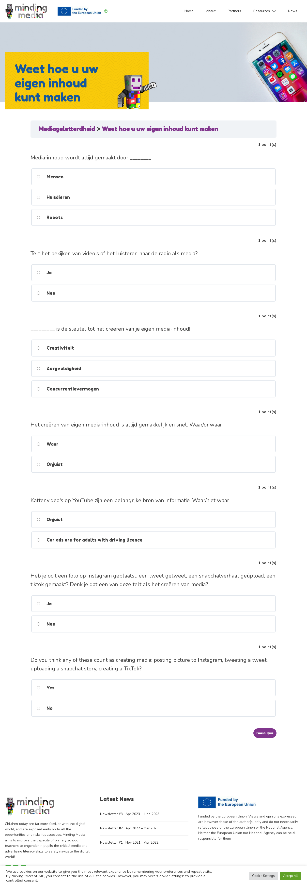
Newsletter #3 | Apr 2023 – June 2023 (129, 814)
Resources (264, 11)
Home (189, 11)
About (210, 11)
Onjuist (49, 464)
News (292, 11)
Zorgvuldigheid (58, 368)
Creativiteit (55, 348)
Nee (45, 293)
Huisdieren (53, 197)
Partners (234, 11)
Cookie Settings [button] (263, 876)
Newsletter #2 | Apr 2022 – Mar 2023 (129, 828)
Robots (49, 217)
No (44, 708)
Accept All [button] (290, 876)
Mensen (49, 176)
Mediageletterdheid (67, 129)
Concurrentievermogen (67, 389)
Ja (44, 272)
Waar (47, 444)
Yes (45, 687)
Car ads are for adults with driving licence (89, 540)
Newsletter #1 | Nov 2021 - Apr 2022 (129, 842)
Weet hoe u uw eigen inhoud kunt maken (160, 129)
